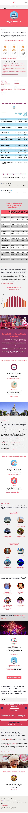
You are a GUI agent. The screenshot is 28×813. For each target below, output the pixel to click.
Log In (26, 2)
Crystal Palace (12, 737)
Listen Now (5, 805)
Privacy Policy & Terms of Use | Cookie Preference (8, 808)
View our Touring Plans (14, 474)
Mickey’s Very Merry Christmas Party (13, 351)
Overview (4, 8)
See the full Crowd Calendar (8, 58)
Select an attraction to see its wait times (9, 697)
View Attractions (14, 654)
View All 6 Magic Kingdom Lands (14, 677)
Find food (14, 789)
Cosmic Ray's (7, 744)
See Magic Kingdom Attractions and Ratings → (10, 436)
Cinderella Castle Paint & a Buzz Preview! (10, 74)
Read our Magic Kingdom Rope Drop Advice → (10, 449)
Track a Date (14, 396)
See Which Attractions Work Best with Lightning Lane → (11, 442)
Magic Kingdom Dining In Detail (8, 751)
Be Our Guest (9, 739)
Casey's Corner (14, 743)
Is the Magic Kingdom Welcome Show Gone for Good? (13, 63)
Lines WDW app (10, 669)
